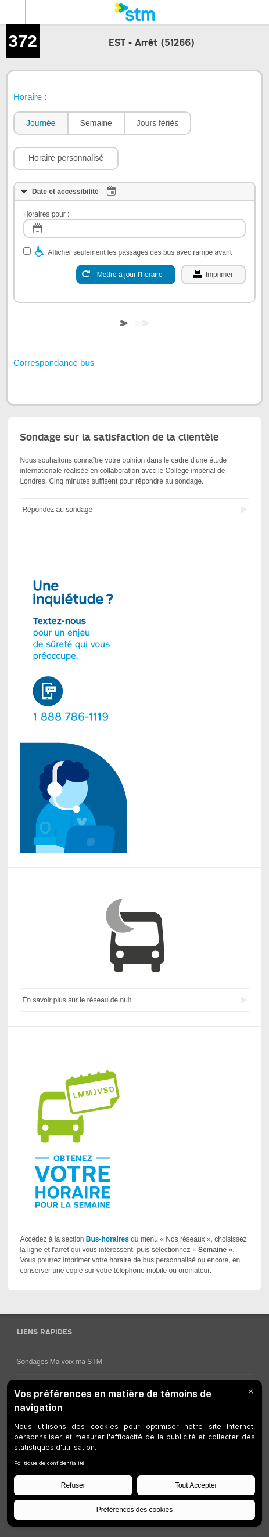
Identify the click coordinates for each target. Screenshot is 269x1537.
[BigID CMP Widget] (134, 1456)
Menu (13, 12)
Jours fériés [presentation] (157, 123)
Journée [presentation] (41, 123)
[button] (66, 158)
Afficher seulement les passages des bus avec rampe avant (140, 252)
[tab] (40, 123)
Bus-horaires (107, 1239)
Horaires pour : (46, 214)
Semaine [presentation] (96, 123)
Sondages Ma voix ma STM (59, 1362)
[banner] (134, 12)
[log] (134, 228)
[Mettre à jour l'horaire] (125, 274)
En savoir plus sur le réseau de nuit (76, 1000)
